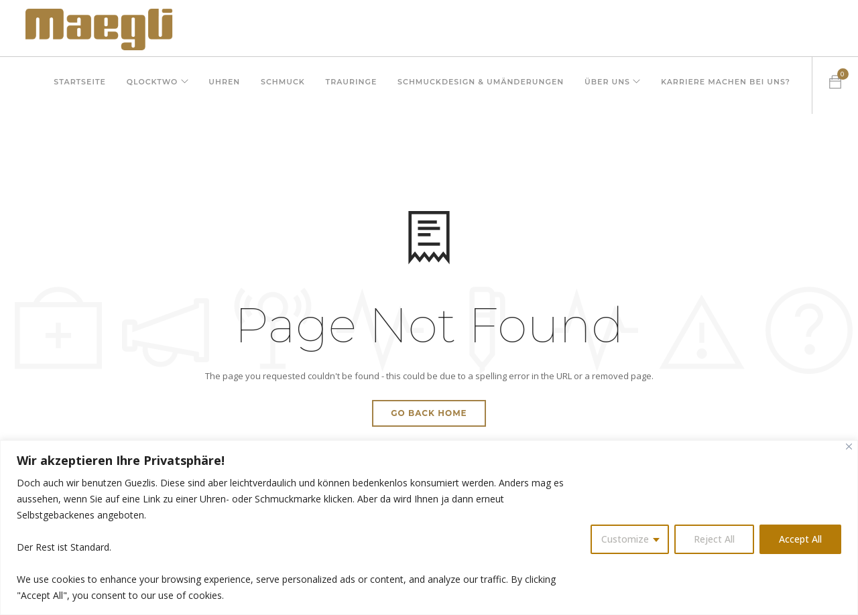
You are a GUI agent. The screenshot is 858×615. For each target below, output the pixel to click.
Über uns (604, 85)
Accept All (800, 539)
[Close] (849, 446)
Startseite (70, 85)
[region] (429, 527)
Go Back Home (429, 413)
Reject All (714, 539)
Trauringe (347, 85)
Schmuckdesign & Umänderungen (477, 85)
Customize (625, 539)
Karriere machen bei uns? (725, 85)
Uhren (218, 85)
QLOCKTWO (144, 85)
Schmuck (277, 85)
